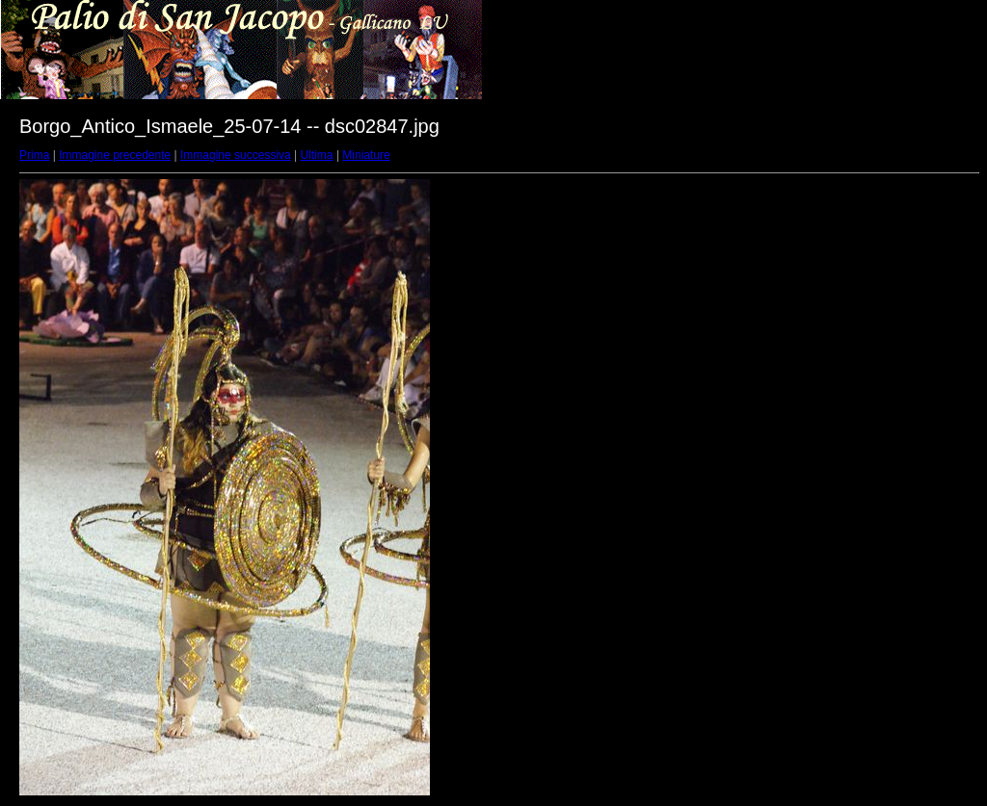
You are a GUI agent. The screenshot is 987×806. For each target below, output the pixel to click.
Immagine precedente (115, 155)
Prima (34, 155)
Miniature (365, 155)
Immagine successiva (235, 155)
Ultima (317, 155)
